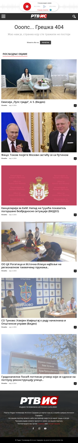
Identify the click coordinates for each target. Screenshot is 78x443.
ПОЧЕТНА (45, 42)
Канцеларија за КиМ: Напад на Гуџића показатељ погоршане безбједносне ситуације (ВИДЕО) (33, 209)
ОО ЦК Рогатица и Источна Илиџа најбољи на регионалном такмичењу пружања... (31, 266)
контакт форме (54, 424)
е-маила (41, 424)
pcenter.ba (59, 440)
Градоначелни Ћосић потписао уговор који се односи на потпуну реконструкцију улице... (38, 378)
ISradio (4, 105)
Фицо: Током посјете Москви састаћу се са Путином (34, 155)
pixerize (49, 440)
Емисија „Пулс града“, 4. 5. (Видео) (23, 102)
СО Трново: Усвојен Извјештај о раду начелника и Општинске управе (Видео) (33, 322)
